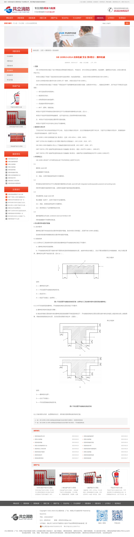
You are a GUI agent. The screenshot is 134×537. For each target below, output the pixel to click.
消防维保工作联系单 (40, 448)
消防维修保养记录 (40, 436)
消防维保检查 (87, 458)
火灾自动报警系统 (31, 23)
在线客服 (89, 2)
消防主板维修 (87, 452)
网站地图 (108, 2)
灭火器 (15, 23)
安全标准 (56, 50)
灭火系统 (21, 23)
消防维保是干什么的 (13, 219)
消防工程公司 (125, 2)
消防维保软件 (38, 455)
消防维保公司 (116, 2)
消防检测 (31, 18)
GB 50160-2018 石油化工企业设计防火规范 (17, 202)
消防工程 (43, 18)
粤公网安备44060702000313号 (52, 526)
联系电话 (102, 2)
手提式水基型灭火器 (16, 107)
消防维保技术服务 (40, 452)
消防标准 (10, 65)
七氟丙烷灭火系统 (92, 488)
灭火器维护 (77, 18)
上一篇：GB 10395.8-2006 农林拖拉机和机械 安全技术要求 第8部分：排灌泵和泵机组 (59, 420)
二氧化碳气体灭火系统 (68, 488)
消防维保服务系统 (89, 442)
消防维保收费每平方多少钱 (15, 194)
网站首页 (9, 18)
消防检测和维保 (39, 458)
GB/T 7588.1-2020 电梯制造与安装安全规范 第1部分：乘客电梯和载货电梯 (17, 197)
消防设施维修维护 (89, 436)
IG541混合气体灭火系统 (44, 488)
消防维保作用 (87, 445)
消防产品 (54, 18)
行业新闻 (10, 56)
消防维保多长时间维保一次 (15, 213)
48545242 (47, 520)
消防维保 (20, 18)
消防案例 (89, 18)
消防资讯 (100, 18)
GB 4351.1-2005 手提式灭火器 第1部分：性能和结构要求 (17, 205)
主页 (42, 50)
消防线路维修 (38, 442)
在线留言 (95, 2)
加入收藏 (83, 2)
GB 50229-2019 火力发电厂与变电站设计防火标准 (17, 216)
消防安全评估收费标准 (14, 208)
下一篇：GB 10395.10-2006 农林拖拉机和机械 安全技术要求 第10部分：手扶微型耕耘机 (59, 422)
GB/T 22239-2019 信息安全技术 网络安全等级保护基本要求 (17, 210)
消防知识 (10, 61)
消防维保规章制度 (89, 455)
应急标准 (10, 75)
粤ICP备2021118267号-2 (72, 526)
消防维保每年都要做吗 (90, 448)
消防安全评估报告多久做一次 (16, 200)
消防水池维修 (38, 439)
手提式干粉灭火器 (116, 488)
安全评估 (65, 18)
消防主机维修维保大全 (41, 445)
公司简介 (111, 18)
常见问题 (10, 80)
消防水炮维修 (87, 439)
